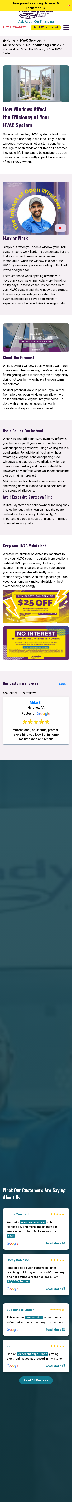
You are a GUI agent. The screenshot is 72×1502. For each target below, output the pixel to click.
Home (9, 40)
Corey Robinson (18, 1260)
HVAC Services (31, 40)
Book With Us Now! (46, 27)
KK (9, 1346)
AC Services (12, 45)
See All (64, 684)
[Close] (69, 5)
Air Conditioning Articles (43, 45)
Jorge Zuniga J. (18, 1214)
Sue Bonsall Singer (20, 1310)
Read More (53, 1243)
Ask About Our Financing (36, 21)
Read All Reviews (36, 1380)
